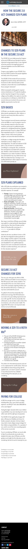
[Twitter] (5, 545)
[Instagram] (10, 545)
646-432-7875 (7, 532)
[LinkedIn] (8, 545)
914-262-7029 (7, 530)
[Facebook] (2, 545)
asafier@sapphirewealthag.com (7, 542)
